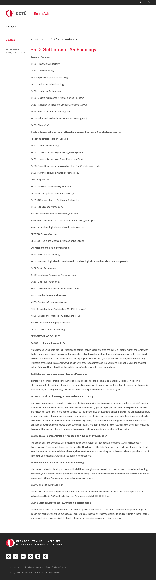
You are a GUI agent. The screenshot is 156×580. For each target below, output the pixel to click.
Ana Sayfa (11, 26)
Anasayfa (35, 39)
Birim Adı (41, 13)
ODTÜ (139, 2)
